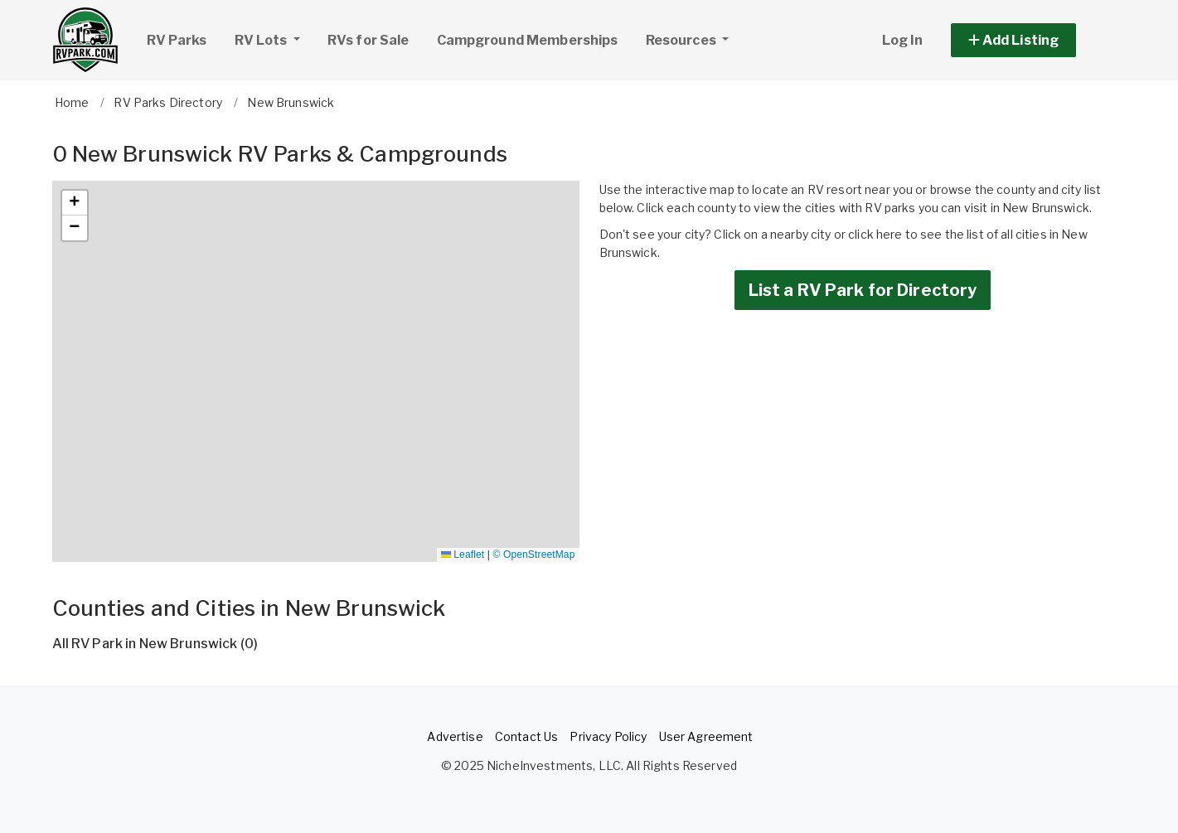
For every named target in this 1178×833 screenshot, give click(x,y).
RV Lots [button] (274, 38)
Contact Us (526, 736)
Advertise (454, 736)
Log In (902, 40)
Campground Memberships (527, 40)
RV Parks (177, 40)
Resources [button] (682, 40)
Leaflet (462, 554)
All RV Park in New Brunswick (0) (155, 643)
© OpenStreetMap (534, 554)
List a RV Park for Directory (863, 290)
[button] (1032, 40)
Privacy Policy (608, 736)
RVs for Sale (368, 40)
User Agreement (706, 736)
